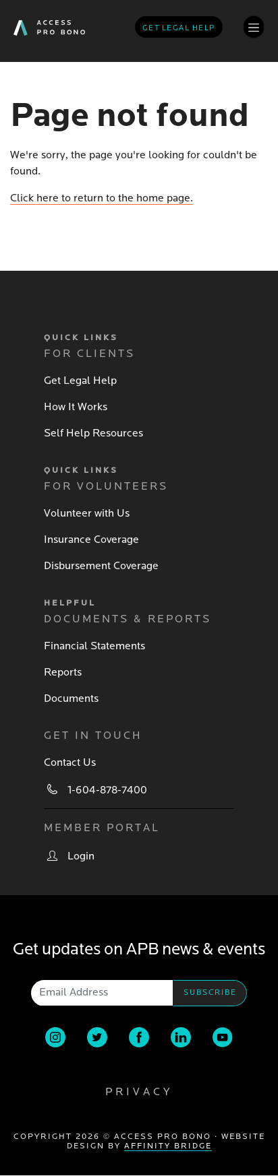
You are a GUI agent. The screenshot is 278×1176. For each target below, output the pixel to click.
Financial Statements (94, 646)
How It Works (75, 407)
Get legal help (178, 28)
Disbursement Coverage (101, 566)
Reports (63, 672)
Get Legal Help (80, 380)
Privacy (139, 1092)
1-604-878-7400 (107, 790)
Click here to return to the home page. (101, 198)
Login (80, 856)
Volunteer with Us (87, 513)
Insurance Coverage (91, 539)
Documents (71, 698)
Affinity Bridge (168, 1146)
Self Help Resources (93, 433)
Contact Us (70, 762)
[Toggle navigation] (254, 26)
